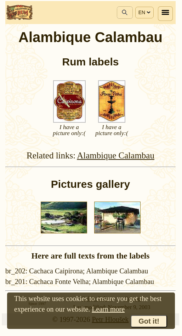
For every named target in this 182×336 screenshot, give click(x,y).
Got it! (148, 321)
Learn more (108, 309)
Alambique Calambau (115, 155)
